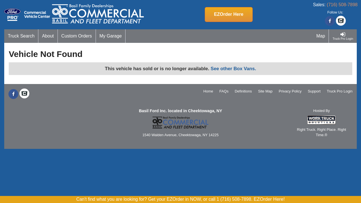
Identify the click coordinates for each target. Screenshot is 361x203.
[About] (48, 36)
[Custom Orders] (77, 36)
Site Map (265, 91)
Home (208, 91)
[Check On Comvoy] (341, 21)
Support (314, 91)
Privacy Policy (290, 91)
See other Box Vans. (233, 68)
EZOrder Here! (269, 199)
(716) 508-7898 (342, 4)
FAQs (224, 91)
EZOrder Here (228, 14)
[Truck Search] (21, 36)
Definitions (243, 91)
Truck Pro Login (340, 91)
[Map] (321, 36)
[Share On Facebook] (330, 21)
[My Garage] (111, 36)
